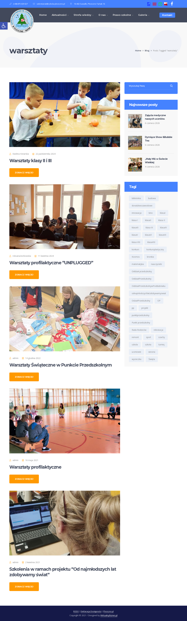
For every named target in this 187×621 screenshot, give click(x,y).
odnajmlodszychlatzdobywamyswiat (149, 293)
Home (138, 50)
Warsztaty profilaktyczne (35, 467)
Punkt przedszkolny (141, 322)
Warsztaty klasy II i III (30, 160)
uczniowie (136, 351)
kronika (150, 256)
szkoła (148, 344)
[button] (4, 26)
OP (158, 300)
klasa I (135, 220)
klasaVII (162, 234)
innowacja (136, 212)
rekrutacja (158, 329)
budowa (152, 198)
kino (151, 212)
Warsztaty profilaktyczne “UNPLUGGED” (51, 262)
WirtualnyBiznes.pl (108, 615)
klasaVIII (151, 242)
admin (15, 358)
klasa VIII (136, 242)
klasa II (161, 220)
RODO (76, 611)
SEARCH (171, 86)
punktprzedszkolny (140, 315)
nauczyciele (156, 264)
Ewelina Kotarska (21, 153)
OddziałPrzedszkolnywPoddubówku (148, 286)
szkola (135, 344)
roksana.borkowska (22, 255)
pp (133, 308)
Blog (147, 50)
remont (135, 337)
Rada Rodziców (139, 329)
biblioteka (136, 198)
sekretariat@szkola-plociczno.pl (51, 3)
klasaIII (135, 227)
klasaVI (148, 234)
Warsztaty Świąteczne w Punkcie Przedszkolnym (60, 365)
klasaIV (163, 227)
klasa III (149, 227)
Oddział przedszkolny (142, 271)
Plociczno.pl (108, 611)
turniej (162, 344)
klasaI (162, 212)
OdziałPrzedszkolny (141, 300)
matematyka (138, 264)
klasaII (148, 220)
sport (148, 337)
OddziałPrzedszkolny (141, 278)
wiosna (151, 351)
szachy (161, 337)
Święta (152, 359)
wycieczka (136, 359)
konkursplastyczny (155, 249)
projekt (144, 308)
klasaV (135, 234)
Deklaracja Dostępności (91, 611)
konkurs (135, 249)
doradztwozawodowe (142, 205)
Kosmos (136, 256)
